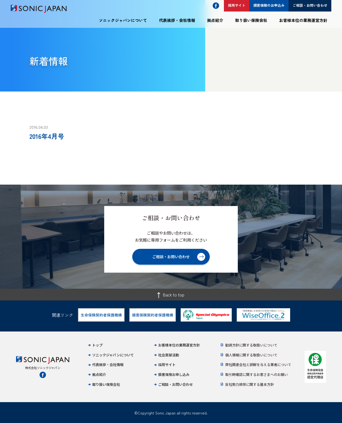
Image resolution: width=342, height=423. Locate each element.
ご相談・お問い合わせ (175, 384)
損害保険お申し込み (173, 374)
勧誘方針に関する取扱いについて (251, 345)
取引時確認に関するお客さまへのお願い (256, 374)
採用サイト (167, 364)
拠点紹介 (215, 20)
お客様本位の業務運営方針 (303, 20)
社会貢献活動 (168, 354)
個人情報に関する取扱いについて (251, 354)
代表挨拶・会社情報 (177, 20)
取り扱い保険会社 (251, 20)
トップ (97, 345)
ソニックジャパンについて (123, 20)
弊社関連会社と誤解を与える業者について (258, 364)
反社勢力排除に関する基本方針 (249, 384)
